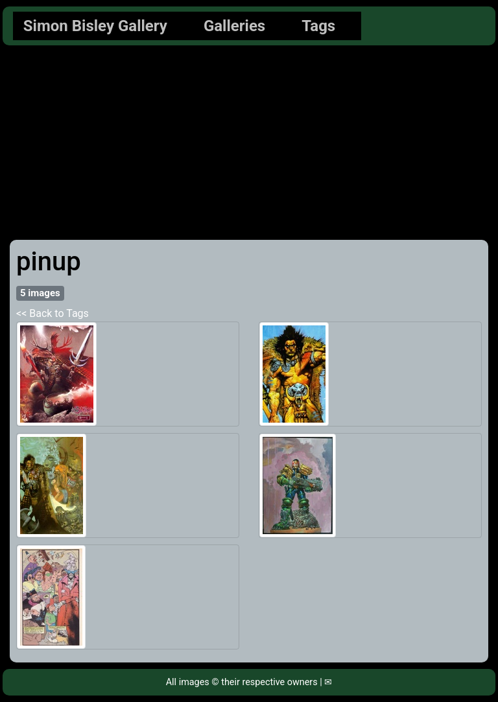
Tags (318, 26)
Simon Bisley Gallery (95, 26)
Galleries (234, 26)
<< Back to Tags (52, 313)
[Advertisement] (249, 142)
